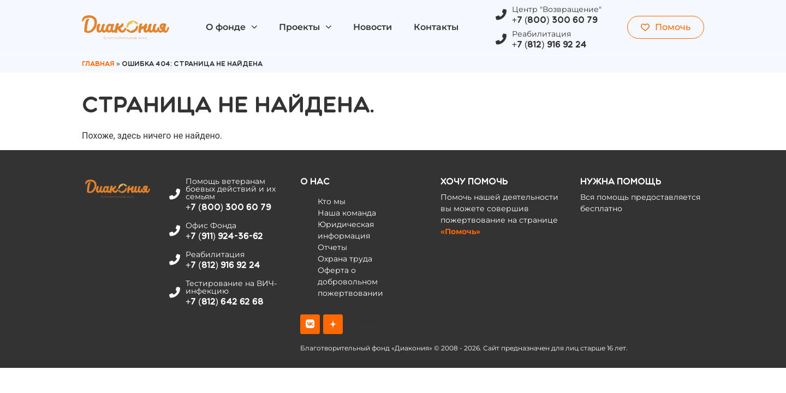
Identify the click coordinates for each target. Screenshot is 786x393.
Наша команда (347, 213)
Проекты (305, 27)
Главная (98, 64)
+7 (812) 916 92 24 (549, 44)
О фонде (231, 27)
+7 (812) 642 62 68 (225, 301)
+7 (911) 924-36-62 (224, 236)
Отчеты (332, 247)
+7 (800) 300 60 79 (555, 20)
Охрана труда (345, 259)
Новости (372, 27)
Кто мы (332, 201)
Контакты (436, 27)
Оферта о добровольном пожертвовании (350, 281)
